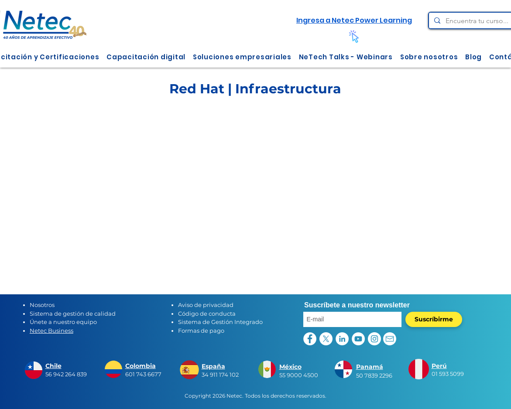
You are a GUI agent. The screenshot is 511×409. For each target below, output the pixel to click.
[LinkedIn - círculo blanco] (342, 338)
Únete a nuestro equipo (63, 321)
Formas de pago (201, 330)
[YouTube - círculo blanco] (358, 338)
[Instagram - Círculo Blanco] (374, 338)
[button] (146, 57)
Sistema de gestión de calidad (73, 313)
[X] (326, 338)
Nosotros (42, 304)
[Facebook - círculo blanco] (309, 338)
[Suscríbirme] (433, 319)
